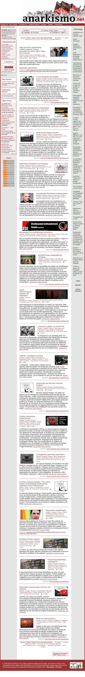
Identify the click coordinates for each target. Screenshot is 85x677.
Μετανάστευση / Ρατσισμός (27, 421)
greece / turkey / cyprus (26, 55)
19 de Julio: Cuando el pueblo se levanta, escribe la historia (77, 88)
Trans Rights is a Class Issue (78, 187)
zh (14, 32)
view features (41, 645)
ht (9, 32)
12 (47, 39)
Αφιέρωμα (65, 620)
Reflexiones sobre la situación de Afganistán (77, 211)
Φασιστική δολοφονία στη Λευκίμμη (33, 164)
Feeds (8, 158)
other (7, 31)
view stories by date (29, 645)
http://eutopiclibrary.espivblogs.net (59, 581)
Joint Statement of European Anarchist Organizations (77, 56)
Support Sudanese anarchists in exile (77, 46)
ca (4, 34)
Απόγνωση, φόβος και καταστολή (51, 326)
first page (58, 38)
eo (11, 34)
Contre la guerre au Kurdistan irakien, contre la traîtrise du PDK (77, 271)
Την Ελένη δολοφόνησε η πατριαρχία (34, 108)
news (78, 281)
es (13, 30)
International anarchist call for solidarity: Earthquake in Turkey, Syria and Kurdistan (77, 67)
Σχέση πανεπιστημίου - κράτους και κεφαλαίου (26, 292)
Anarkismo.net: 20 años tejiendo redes (78, 34)
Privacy (58, 667)
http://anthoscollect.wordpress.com (59, 377)
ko (14, 34)
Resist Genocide (76, 40)
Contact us (23, 25)
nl (15, 31)
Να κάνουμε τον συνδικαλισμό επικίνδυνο (35, 232)
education (38, 55)
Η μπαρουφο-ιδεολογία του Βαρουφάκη (52, 193)
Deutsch (63, 654)
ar (2, 32)
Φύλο (38, 110)
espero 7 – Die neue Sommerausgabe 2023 (7, 130)
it (15, 30)
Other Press (7, 101)
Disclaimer (50, 667)
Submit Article (34, 25)
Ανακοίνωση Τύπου (42, 136)
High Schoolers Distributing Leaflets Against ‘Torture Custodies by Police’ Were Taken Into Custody (32, 50)
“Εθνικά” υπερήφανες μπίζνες (31, 356)
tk (4, 31)
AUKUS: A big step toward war (77, 203)
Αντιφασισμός (58, 134)
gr (10, 31)
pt (2, 31)
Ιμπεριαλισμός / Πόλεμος (44, 591)
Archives (4, 56)
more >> (13, 153)
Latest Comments (7, 49)
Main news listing (7, 46)
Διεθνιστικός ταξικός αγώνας (47, 133)
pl (4, 32)
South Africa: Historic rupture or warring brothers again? (78, 225)
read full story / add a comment (28, 67)
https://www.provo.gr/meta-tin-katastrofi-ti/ (57, 639)
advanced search (7, 71)
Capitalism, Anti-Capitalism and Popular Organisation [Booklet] (78, 195)
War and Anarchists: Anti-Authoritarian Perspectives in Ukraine (7, 147)
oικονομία (56, 195)
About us (4, 25)
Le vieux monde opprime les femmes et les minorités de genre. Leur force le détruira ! (77, 124)
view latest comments (54, 645)
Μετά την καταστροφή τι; (46, 618)
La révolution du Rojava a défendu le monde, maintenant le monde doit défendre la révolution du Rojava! (77, 166)
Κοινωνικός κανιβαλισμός (56, 510)
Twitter (50, 25)
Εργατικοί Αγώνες (42, 234)
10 (42, 39)
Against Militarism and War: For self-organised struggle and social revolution (77, 138)
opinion (78, 285)
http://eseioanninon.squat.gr (61, 249)
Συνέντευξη (39, 388)
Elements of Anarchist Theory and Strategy (77, 77)
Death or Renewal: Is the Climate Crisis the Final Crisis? (78, 251)
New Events (6, 79)
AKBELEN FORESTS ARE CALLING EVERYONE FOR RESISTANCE (8, 107)
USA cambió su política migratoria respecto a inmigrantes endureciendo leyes (8, 118)
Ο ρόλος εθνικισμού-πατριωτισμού (27, 417)
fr (11, 30)
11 (44, 39)
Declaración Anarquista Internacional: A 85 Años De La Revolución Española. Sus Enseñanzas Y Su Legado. (78, 238)
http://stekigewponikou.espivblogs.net (58, 321)
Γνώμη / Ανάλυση (33, 300)
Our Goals (13, 25)
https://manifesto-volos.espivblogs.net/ (58, 449)
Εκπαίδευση (59, 259)
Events (43, 25)
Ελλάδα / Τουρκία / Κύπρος (44, 78)
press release (29, 542)
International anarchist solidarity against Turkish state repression (78, 100)
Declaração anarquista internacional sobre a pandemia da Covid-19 (77, 151)
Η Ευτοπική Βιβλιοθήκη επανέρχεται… (57, 560)
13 (50, 39)
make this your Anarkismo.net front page (9, 37)
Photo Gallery (6, 55)
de (7, 32)
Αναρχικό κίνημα (59, 387)
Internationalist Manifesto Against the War (8, 138)
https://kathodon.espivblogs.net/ (60, 102)
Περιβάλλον (57, 620)
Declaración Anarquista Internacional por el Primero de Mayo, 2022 (78, 111)
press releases (78, 290)
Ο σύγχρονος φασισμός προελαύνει (50, 454)
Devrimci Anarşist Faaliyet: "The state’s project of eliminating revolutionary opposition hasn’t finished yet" (35, 484)
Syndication (5, 58)
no (13, 31)
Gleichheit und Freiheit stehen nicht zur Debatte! (78, 260)
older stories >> (56, 39)
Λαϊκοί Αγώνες (58, 78)
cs (2, 34)
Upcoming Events (6, 91)
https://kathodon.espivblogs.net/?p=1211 (57, 284)
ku (11, 32)
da (7, 34)
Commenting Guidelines (6, 51)
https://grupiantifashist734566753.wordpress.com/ (54, 158)
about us (4, 75)
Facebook (58, 25)
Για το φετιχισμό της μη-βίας (47, 77)
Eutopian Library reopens (29, 539)
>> (7, 35)
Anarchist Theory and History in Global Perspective (77, 179)
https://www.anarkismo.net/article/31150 (57, 411)
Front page (5, 44)
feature (46, 487)
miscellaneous (39, 487)
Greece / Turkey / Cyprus (8, 81)
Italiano (59, 654)
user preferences (8, 27)
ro (9, 34)
